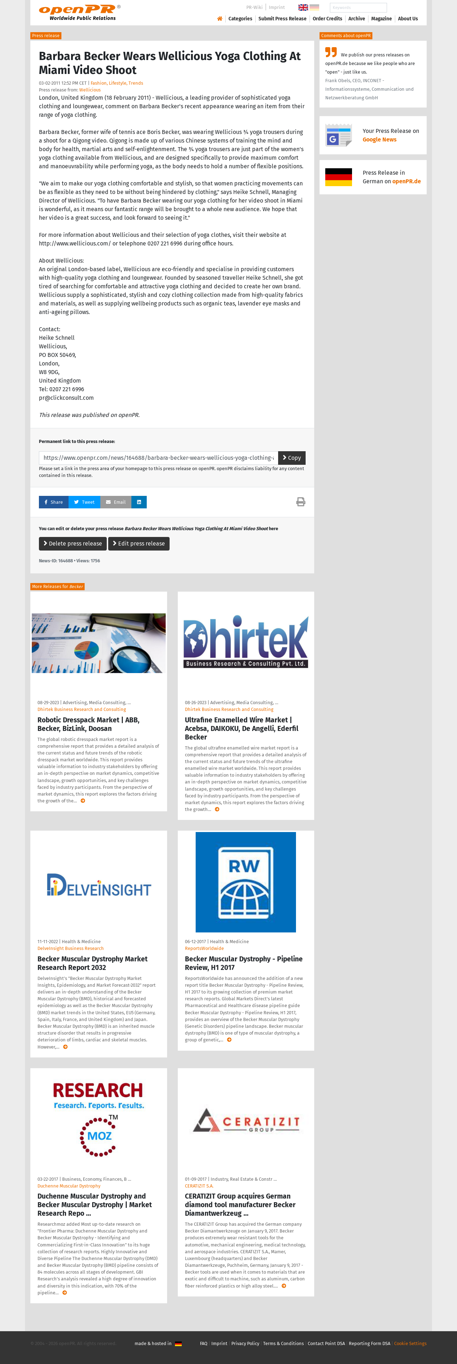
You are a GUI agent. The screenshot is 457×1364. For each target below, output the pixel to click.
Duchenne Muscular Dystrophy (68, 1186)
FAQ (203, 1343)
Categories (240, 19)
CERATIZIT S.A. (199, 1186)
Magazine (381, 19)
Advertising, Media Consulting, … (97, 702)
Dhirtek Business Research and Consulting (81, 709)
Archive (356, 19)
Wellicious (90, 90)
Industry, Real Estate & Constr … (244, 1179)
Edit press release (139, 543)
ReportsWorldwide (204, 948)
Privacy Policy (245, 1343)
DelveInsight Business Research (70, 948)
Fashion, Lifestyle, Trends (117, 83)
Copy (292, 457)
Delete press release (73, 543)
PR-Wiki (254, 7)
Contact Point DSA (326, 1343)
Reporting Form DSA (369, 1343)
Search (402, 8)
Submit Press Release (282, 19)
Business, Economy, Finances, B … (96, 1179)
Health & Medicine (81, 941)
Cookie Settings (410, 1343)
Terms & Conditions (283, 1343)
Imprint (277, 7)
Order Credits (327, 19)
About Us (408, 19)
